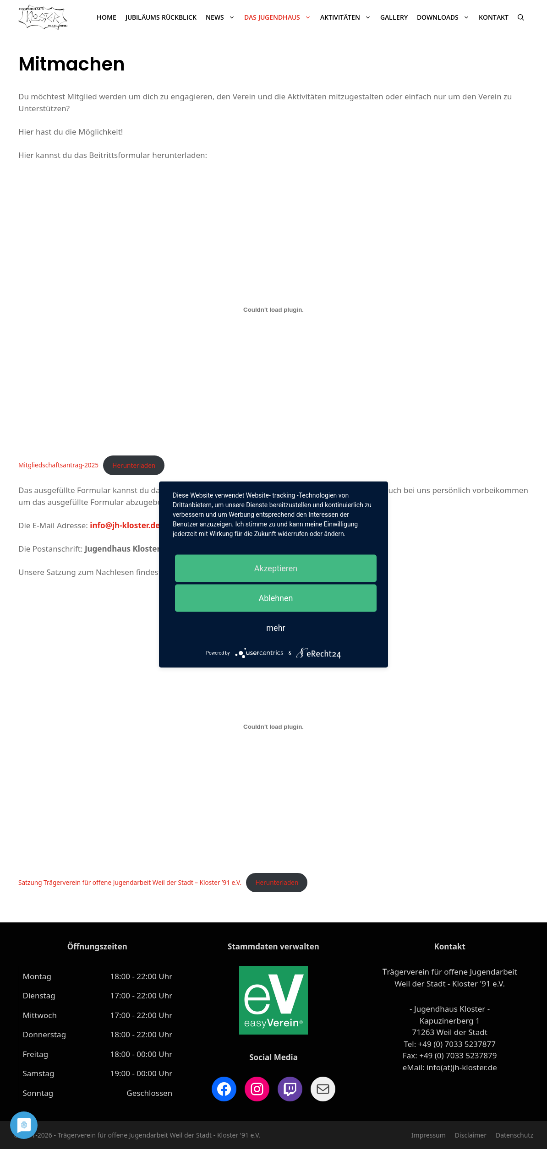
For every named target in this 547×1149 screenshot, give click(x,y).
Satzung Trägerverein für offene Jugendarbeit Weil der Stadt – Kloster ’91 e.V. (129, 882)
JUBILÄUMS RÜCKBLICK (161, 17)
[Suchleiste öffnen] (521, 17)
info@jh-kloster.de (125, 525)
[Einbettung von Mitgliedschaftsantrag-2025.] (273, 310)
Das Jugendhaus (280, 17)
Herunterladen (133, 465)
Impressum (428, 1135)
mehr (275, 628)
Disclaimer (471, 1135)
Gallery (394, 17)
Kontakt (494, 17)
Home (106, 17)
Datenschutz (514, 1135)
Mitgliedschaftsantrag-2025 (58, 465)
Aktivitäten (348, 17)
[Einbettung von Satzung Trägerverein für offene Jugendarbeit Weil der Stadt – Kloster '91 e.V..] (273, 727)
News (223, 17)
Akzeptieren (276, 568)
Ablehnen (275, 598)
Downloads (445, 17)
